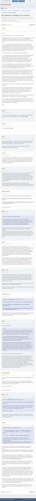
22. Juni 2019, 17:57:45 (5, 213)
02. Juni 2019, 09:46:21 (5, 138)
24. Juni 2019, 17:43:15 (5, 396)
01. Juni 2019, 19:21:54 (5, 112)
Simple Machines (11, 499)
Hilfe (23, 499)
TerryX (3, 28)
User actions (32, 492)
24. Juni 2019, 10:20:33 (5, 323)
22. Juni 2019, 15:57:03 (5, 193)
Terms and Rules (27, 499)
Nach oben (3, 492)
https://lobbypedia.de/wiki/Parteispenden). (14, 458)
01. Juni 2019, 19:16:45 (5, 30)
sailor (3, 136)
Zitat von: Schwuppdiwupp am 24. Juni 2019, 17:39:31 (13, 399)
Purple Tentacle (6, 191)
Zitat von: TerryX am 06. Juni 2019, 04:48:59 (12, 216)
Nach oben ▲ (33, 499)
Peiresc (4, 110)
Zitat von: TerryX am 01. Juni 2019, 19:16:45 (12, 427)
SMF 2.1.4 (2, 499)
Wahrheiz (23, 115)
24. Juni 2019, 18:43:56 (5, 424)
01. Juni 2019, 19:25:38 (5, 125)
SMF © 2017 (7, 499)
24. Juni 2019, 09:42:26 (5, 296)
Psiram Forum (6, 5)
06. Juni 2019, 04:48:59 (5, 155)
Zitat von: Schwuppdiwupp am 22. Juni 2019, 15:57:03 (13, 299)
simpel (3, 422)
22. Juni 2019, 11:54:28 (5, 170)
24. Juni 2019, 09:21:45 (5, 244)
